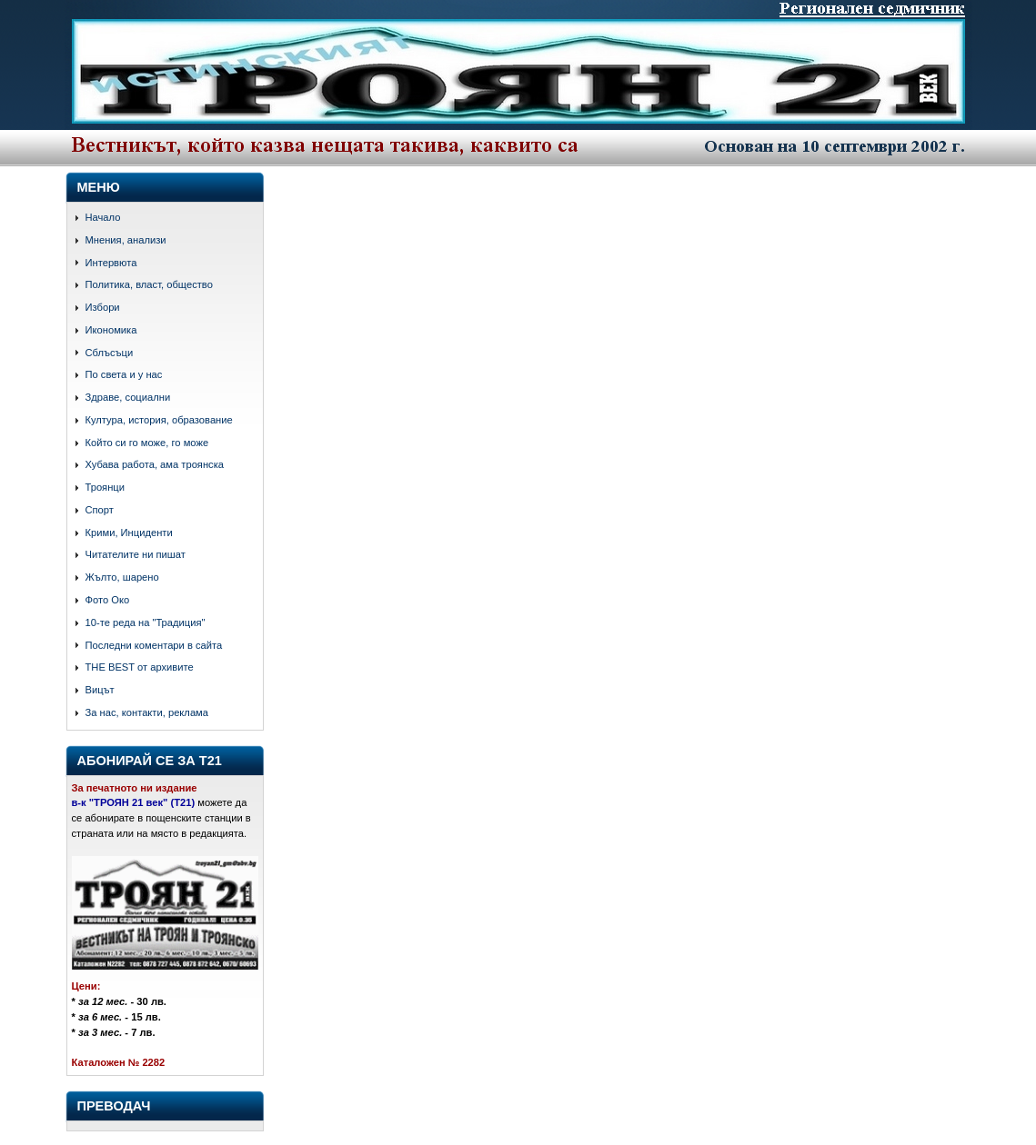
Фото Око (107, 599)
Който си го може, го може (147, 442)
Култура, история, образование (159, 419)
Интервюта (111, 262)
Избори (102, 307)
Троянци (105, 487)
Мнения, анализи (125, 239)
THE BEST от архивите (139, 667)
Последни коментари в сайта (154, 645)
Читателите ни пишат (135, 554)
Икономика (111, 329)
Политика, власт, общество (149, 284)
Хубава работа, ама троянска (155, 464)
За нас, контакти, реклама (147, 712)
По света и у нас (124, 374)
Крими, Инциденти (129, 532)
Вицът (100, 689)
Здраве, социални (128, 397)
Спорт (99, 509)
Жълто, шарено (122, 577)
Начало (103, 217)
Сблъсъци (109, 352)
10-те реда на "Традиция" (145, 622)
